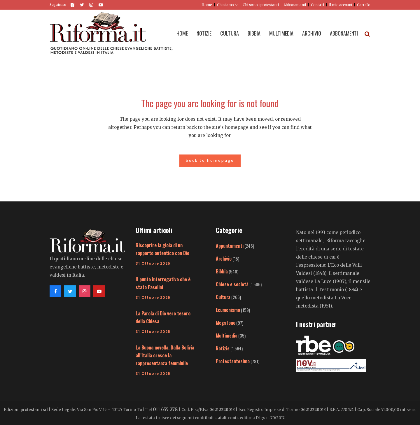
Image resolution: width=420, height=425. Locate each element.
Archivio (224, 258)
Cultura (223, 297)
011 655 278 (165, 409)
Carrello (363, 5)
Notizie (223, 348)
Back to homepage (210, 160)
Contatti (317, 5)
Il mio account (340, 5)
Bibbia (222, 271)
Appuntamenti (230, 245)
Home (207, 5)
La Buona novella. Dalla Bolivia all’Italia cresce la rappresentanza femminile (165, 355)
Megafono (225, 322)
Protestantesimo (233, 361)
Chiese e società (232, 284)
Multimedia (226, 335)
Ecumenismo (228, 309)
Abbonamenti (295, 5)
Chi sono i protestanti (261, 5)
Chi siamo (225, 5)
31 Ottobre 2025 (153, 263)
